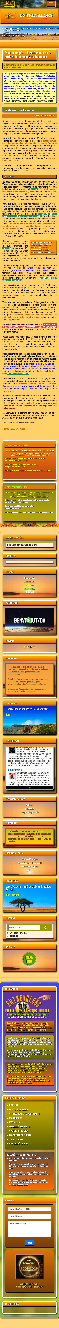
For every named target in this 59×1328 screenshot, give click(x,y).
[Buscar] (45, 928)
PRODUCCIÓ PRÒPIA (18, 1143)
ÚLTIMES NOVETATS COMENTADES (24, 1113)
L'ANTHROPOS (15, 1117)
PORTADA (13, 1105)
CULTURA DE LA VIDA (18, 1130)
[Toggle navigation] (51, 3)
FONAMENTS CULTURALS (20, 1134)
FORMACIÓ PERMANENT (20, 1126)
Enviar (29, 1243)
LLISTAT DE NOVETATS (19, 1109)
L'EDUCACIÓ (14, 1122)
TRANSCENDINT (16, 1139)
